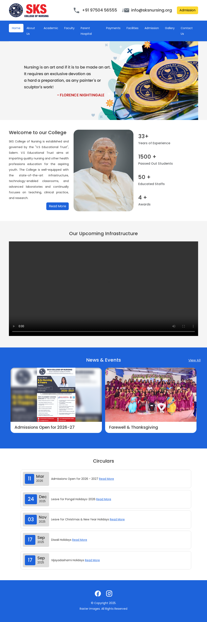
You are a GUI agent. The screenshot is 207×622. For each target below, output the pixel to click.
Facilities (132, 28)
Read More (57, 206)
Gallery (170, 28)
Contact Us (187, 31)
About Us (30, 31)
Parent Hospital (86, 31)
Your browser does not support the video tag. (103, 288)
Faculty (69, 28)
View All (194, 360)
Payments (113, 28)
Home (16, 28)
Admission (187, 10)
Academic (51, 28)
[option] (56, 400)
